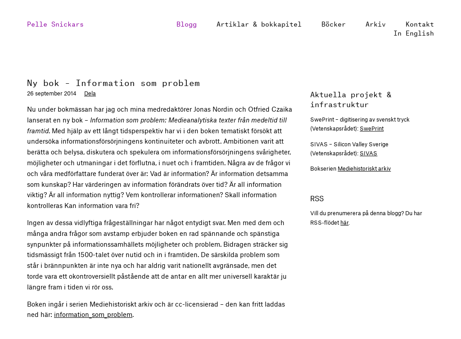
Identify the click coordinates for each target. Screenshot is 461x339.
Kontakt (420, 23)
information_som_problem (93, 314)
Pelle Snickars (55, 23)
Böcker (333, 23)
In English (413, 32)
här (344, 222)
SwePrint (372, 128)
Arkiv (376, 23)
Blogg (186, 23)
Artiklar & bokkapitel (259, 23)
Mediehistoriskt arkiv (364, 168)
